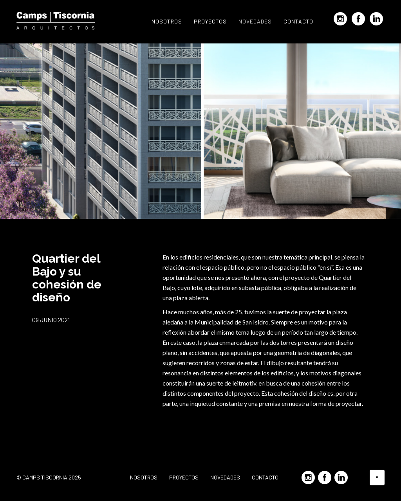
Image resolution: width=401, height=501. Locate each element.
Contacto (298, 21)
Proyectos (210, 21)
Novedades (255, 21)
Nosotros (167, 21)
